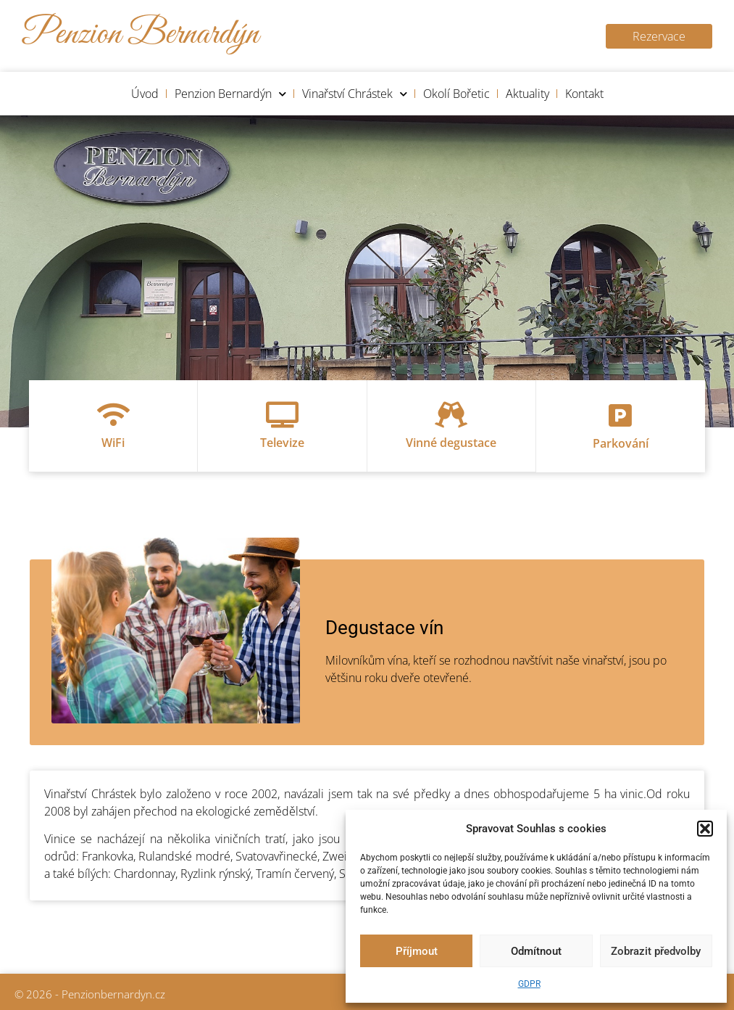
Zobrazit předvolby (656, 951)
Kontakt (584, 94)
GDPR (529, 984)
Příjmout (417, 951)
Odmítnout (536, 951)
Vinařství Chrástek (354, 94)
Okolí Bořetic (456, 94)
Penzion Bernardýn (230, 94)
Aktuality (527, 94)
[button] (705, 828)
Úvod (145, 94)
